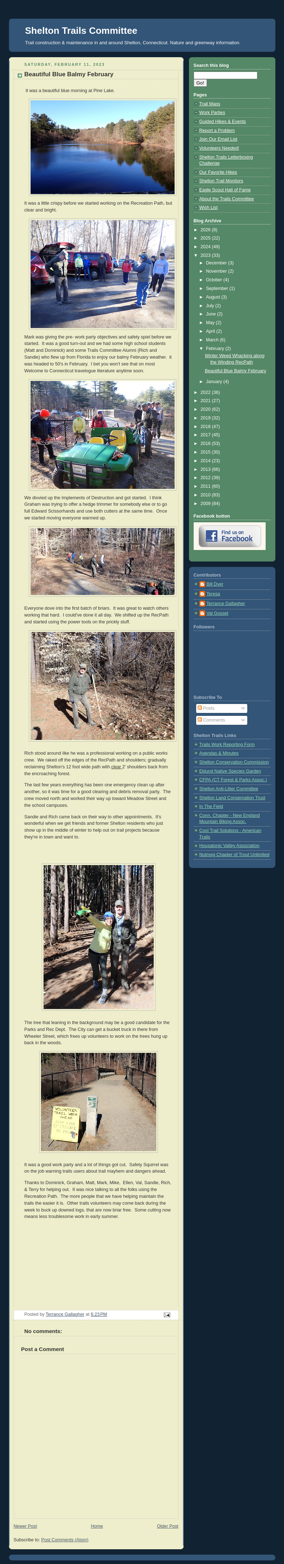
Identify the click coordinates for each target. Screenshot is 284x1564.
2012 (206, 477)
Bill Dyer (215, 584)
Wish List (208, 207)
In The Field (211, 806)
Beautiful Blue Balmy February (235, 370)
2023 (206, 255)
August (213, 297)
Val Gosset (218, 613)
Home (97, 1526)
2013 (206, 469)
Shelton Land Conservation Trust (232, 797)
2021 (206, 400)
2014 (206, 460)
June (211, 314)
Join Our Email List (218, 139)
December (217, 262)
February (215, 348)
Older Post (168, 1526)
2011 (206, 486)
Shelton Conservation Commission (234, 762)
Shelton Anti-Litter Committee (228, 788)
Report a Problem (217, 130)
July (210, 305)
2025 (206, 238)
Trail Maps (209, 103)
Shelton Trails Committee (81, 30)
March (213, 339)
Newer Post (25, 1526)
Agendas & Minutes (219, 753)
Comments (211, 720)
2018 (206, 426)
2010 (206, 494)
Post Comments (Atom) (65, 1539)
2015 (206, 452)
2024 (206, 246)
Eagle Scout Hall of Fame (225, 189)
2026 (206, 229)
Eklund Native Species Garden (230, 771)
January (214, 381)
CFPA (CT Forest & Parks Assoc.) (233, 779)
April (211, 331)
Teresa (213, 593)
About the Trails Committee (226, 198)
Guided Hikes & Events (222, 121)
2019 (206, 417)
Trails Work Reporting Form (227, 744)
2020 (206, 409)
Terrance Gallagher (226, 603)
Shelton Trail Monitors (221, 180)
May (211, 322)
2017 (206, 434)
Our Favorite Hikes (218, 172)
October (214, 279)
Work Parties (212, 112)
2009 (206, 503)
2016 (206, 443)
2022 (206, 392)
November (217, 271)
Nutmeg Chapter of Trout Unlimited (234, 854)
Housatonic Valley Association (229, 845)
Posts (206, 708)
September (217, 288)
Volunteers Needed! (219, 148)
